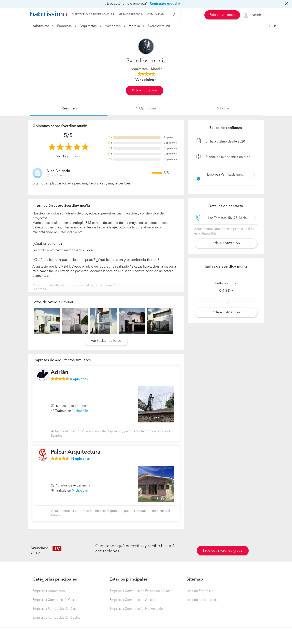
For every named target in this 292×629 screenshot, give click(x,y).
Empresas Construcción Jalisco (132, 600)
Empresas (64, 26)
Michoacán (112, 26)
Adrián (59, 372)
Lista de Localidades (202, 600)
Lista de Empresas (200, 591)
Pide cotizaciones (222, 15)
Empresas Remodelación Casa (54, 609)
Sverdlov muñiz (159, 26)
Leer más (39, 289)
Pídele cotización (144, 90)
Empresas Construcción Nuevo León (136, 609)
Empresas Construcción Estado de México (141, 591)
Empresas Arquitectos (48, 591)
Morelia (134, 26)
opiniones (79, 379)
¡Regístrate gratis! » (164, 3)
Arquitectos (88, 26)
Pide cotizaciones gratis (222, 550)
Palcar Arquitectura (75, 452)
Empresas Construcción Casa (54, 600)
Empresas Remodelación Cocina (56, 617)
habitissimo (40, 26)
